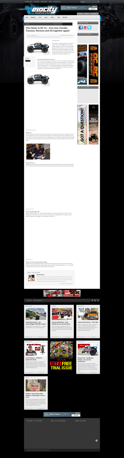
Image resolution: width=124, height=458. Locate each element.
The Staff (80, 13)
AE (59, 263)
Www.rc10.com (29, 259)
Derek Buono (69, 35)
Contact (86, 14)
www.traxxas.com (30, 209)
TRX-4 (27, 166)
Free (40, 17)
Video (58, 17)
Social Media (94, 14)
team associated (54, 36)
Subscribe (36, 1)
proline (49, 36)
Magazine (33, 17)
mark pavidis (38, 36)
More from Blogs (38, 300)
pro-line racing (44, 36)
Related (29, 300)
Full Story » (41, 337)
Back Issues (44, 1)
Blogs (52, 17)
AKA (73, 135)
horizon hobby (32, 36)
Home (26, 17)
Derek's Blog (28, 21)
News (46, 17)
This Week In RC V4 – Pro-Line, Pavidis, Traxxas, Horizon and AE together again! (47, 21)
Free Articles (56, 1)
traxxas (59, 36)
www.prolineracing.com (31, 130)
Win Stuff (65, 17)
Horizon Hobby (67, 265)
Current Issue (28, 1)
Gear (50, 1)
